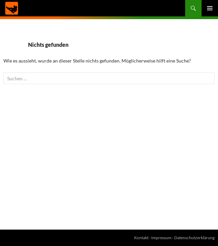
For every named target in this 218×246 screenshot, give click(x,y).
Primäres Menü (210, 8)
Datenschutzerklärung (194, 237)
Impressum (161, 237)
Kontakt (141, 237)
